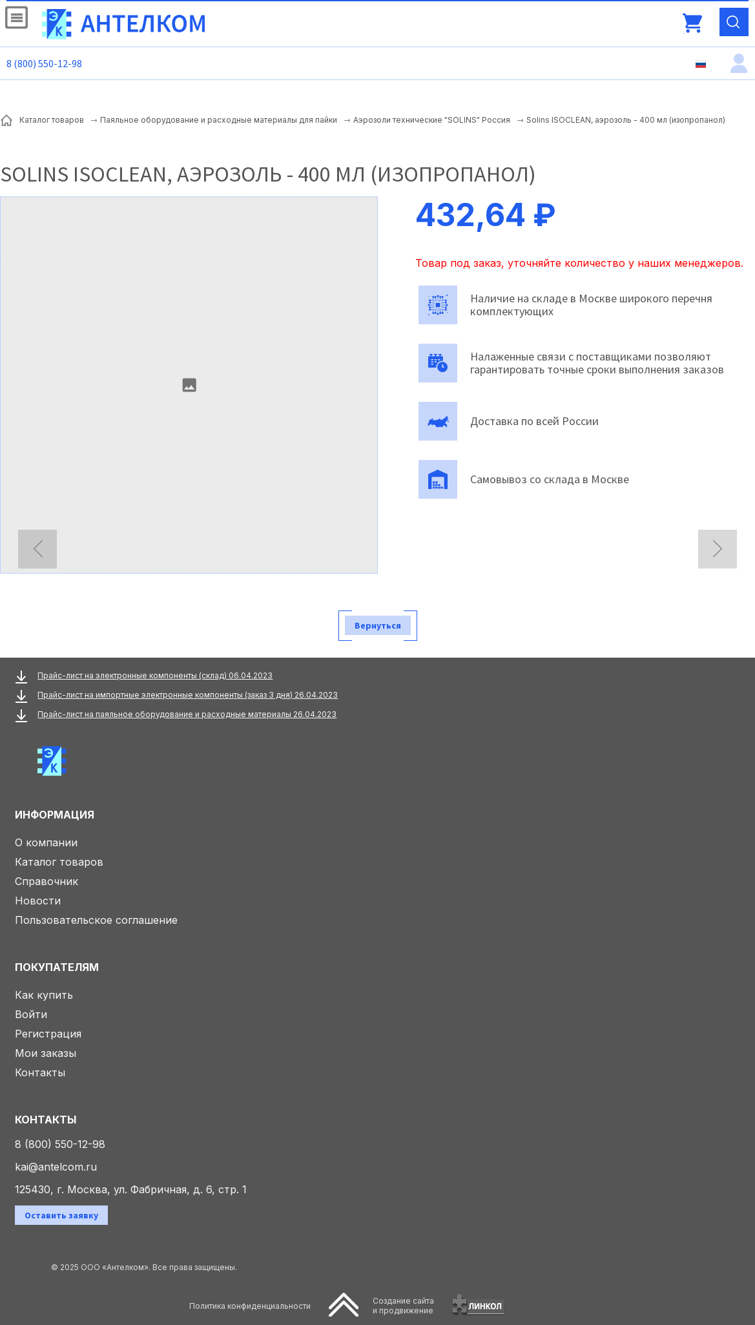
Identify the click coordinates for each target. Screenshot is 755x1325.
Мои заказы (45, 1053)
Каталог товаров (59, 861)
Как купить (44, 994)
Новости (38, 900)
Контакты (40, 1072)
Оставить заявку (61, 1215)
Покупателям (57, 967)
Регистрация (48, 1033)
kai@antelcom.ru (56, 1166)
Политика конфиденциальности (250, 1306)
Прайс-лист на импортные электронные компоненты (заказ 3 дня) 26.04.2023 (187, 695)
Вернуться (378, 625)
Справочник (46, 881)
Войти (31, 1014)
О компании (46, 842)
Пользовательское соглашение (96, 919)
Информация (54, 814)
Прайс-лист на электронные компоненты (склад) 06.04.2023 (155, 675)
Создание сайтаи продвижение (403, 1305)
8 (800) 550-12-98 (44, 63)
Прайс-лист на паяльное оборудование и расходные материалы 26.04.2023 (186, 714)
